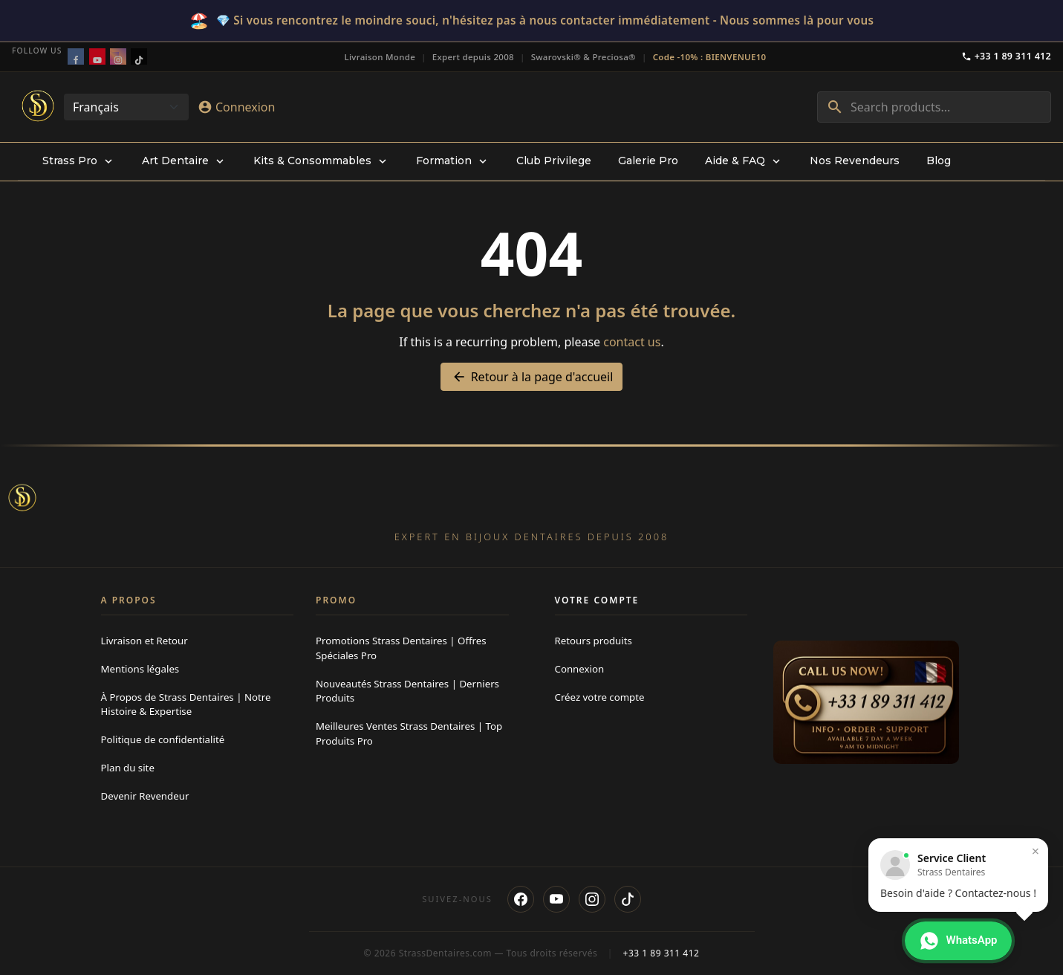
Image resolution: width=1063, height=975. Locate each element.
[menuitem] (79, 161)
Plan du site (128, 767)
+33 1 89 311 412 (1006, 56)
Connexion (580, 669)
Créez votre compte (600, 697)
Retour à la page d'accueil (532, 377)
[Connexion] (236, 107)
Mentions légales (140, 669)
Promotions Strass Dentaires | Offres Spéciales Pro (401, 648)
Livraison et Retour (144, 640)
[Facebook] (520, 899)
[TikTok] (627, 899)
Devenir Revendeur (145, 796)
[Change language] (126, 107)
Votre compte (597, 600)
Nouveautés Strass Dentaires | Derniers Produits (407, 691)
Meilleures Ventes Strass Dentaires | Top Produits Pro (409, 733)
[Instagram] (592, 899)
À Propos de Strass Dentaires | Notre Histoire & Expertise (186, 704)
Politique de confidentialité (163, 739)
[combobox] (934, 107)
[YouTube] (556, 899)
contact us (631, 342)
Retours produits (593, 640)
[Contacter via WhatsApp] (958, 940)
